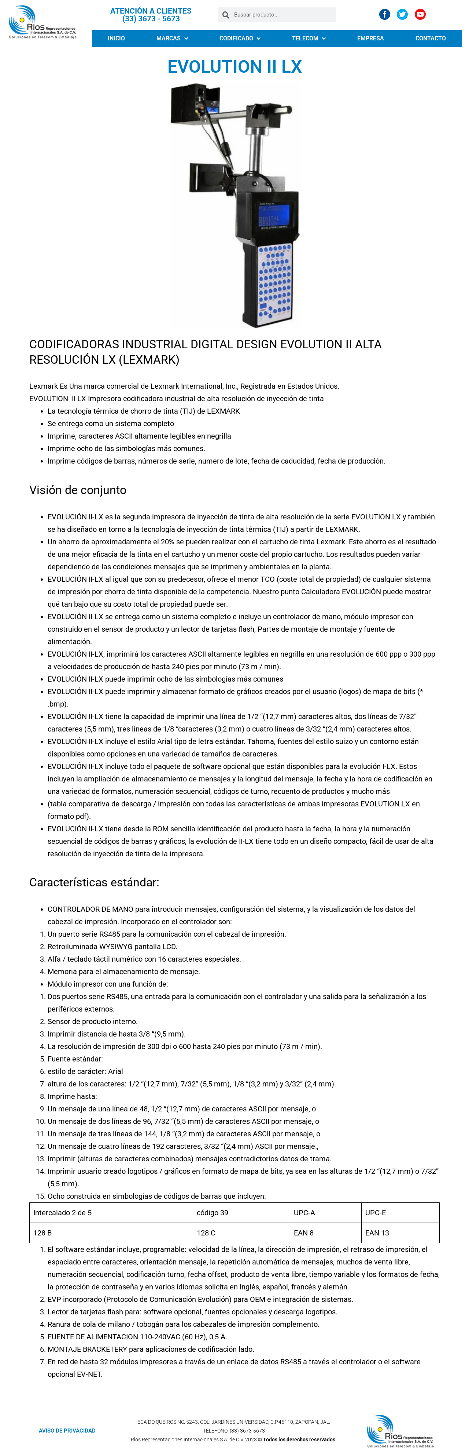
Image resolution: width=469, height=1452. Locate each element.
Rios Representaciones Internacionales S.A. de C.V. (187, 1439)
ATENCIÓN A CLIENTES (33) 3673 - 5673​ (151, 15)
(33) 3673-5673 (247, 1431)
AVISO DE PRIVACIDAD (67, 1430)
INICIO (116, 38)
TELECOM (309, 38)
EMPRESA (370, 38)
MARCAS (172, 38)
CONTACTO (431, 38)
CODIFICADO (240, 38)
